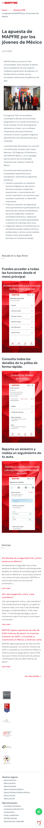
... (10, 10)
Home (4, 10)
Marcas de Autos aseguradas (14, 821)
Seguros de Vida (9, 795)
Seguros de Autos (10, 780)
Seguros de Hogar (10, 786)
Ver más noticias (32, 676)
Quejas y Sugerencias (11, 815)
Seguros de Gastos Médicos (13, 789)
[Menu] (40, 3)
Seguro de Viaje (9, 798)
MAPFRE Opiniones (10, 818)
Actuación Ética (9, 812)
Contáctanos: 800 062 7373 (14, 809)
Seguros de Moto (10, 783)
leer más (6, 588)
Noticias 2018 (19, 10)
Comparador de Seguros (12, 806)
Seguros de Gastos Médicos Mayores (17, 792)
